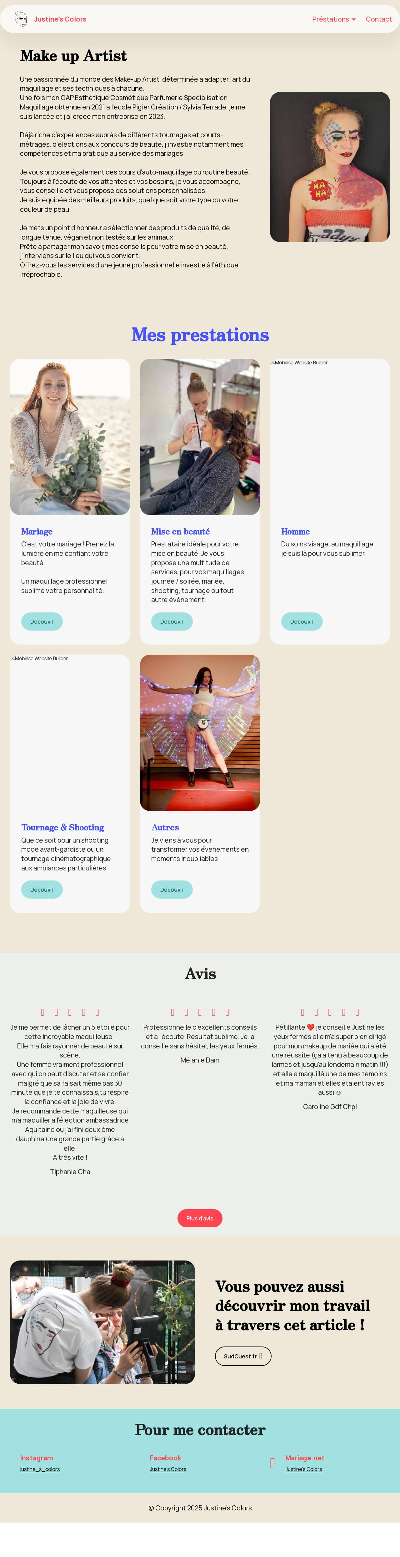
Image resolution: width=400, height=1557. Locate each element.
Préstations (330, 18)
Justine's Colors (64, 19)
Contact (379, 18)
